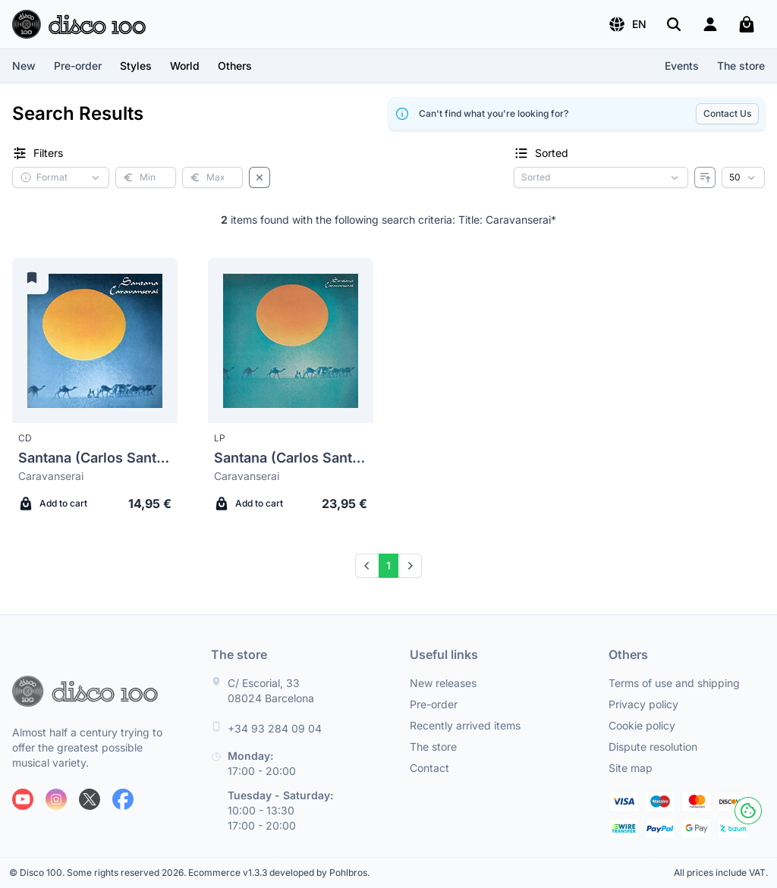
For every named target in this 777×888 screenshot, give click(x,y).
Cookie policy (642, 725)
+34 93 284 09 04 (275, 728)
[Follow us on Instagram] (56, 799)
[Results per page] (743, 177)
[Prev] (367, 566)
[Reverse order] (705, 177)
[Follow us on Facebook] (123, 799)
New (24, 65)
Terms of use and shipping (674, 682)
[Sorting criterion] (601, 177)
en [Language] (627, 24)
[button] (627, 24)
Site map (631, 767)
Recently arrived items (465, 725)
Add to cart (52, 503)
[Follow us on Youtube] (22, 799)
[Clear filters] (259, 177)
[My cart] (746, 24)
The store (741, 65)
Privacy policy (643, 704)
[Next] (410, 566)
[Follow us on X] (89, 799)
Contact (429, 767)
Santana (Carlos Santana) (94, 458)
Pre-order (78, 65)
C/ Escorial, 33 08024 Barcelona (271, 690)
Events (682, 65)
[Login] (710, 24)
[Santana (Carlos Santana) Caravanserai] (95, 340)
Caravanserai (50, 475)
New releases (443, 682)
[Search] (674, 24)
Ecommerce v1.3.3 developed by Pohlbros (277, 872)
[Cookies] (748, 810)
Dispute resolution (653, 746)
